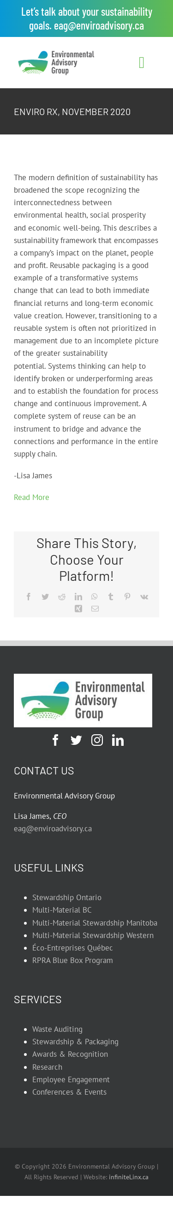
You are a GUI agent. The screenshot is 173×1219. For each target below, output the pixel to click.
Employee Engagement (71, 1079)
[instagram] (97, 740)
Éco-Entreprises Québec (72, 948)
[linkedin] (118, 740)
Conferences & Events (69, 1092)
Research (47, 1067)
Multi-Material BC (62, 910)
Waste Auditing (57, 1029)
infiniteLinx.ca (129, 1177)
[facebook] (55, 740)
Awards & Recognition (70, 1054)
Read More (31, 497)
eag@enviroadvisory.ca (99, 25)
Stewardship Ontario (66, 897)
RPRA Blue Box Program (72, 960)
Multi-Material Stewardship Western (93, 935)
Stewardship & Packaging (75, 1041)
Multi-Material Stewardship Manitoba (94, 923)
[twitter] (76, 740)
